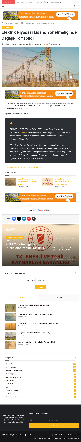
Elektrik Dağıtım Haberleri (14, 377)
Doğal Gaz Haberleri (12, 390)
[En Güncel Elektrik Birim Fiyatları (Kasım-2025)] (10, 308)
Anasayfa (5, 23)
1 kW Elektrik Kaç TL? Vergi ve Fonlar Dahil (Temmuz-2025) (38, 323)
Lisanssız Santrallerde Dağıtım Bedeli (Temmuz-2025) (36, 342)
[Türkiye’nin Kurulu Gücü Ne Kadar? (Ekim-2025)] (10, 336)
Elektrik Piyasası (14, 23)
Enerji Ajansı (30, 435)
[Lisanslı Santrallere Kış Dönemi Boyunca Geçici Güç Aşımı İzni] (10, 182)
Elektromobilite (10, 380)
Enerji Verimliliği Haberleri (14, 397)
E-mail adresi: (40, 280)
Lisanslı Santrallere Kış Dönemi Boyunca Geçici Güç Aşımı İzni (27, 181)
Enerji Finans (10, 384)
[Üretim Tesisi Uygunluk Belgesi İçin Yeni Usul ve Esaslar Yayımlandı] (47, 182)
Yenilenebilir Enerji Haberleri (15, 237)
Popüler (20, 297)
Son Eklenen (59, 297)
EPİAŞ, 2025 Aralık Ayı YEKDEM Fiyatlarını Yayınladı (35, 314)
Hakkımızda (58, 438)
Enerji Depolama (11, 367)
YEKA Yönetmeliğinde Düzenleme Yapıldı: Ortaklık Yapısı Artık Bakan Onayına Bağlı (40, 2)
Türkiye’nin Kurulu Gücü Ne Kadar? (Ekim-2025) (34, 333)
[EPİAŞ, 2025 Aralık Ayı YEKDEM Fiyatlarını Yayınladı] (10, 317)
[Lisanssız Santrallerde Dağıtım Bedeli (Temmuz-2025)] (10, 345)
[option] (40, 245)
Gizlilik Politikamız (73, 438)
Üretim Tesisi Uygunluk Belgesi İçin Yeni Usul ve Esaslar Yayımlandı (63, 181)
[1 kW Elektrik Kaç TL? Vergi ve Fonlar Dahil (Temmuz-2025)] (10, 326)
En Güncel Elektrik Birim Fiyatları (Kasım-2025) (34, 305)
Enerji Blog (9, 393)
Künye (65, 438)
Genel (7, 387)
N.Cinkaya (6, 44)
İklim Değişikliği (11, 374)
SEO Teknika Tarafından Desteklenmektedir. (66, 435)
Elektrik (23, 132)
